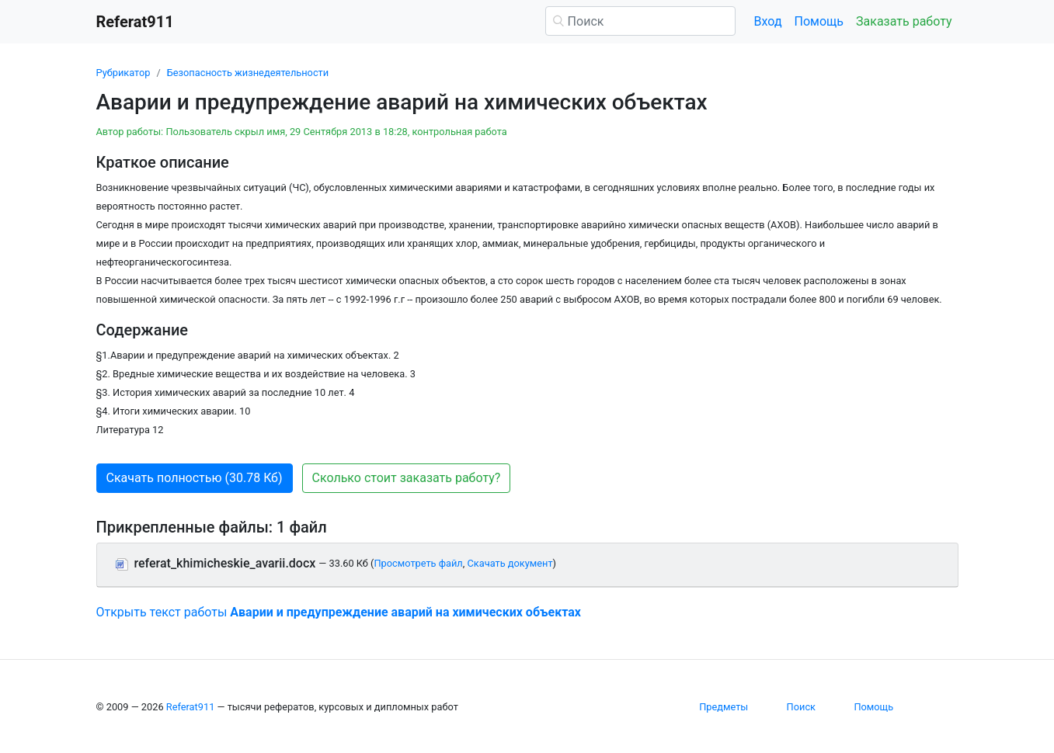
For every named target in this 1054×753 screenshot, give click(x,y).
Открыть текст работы (338, 612)
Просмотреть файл (418, 563)
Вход (768, 21)
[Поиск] (640, 21)
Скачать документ (509, 563)
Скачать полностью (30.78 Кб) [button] (194, 477)
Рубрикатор (123, 72)
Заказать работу (903, 21)
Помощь (819, 21)
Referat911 (190, 707)
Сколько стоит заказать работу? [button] (406, 477)
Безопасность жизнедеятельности (248, 72)
